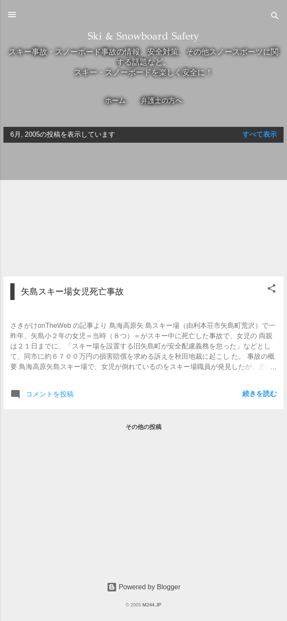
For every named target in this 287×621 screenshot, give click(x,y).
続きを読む (259, 393)
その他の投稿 (143, 426)
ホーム (115, 100)
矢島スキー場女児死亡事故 (72, 291)
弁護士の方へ (161, 100)
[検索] (275, 17)
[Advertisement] (143, 210)
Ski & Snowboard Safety (143, 36)
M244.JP (152, 604)
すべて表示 (259, 134)
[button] (271, 290)
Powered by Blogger (144, 587)
